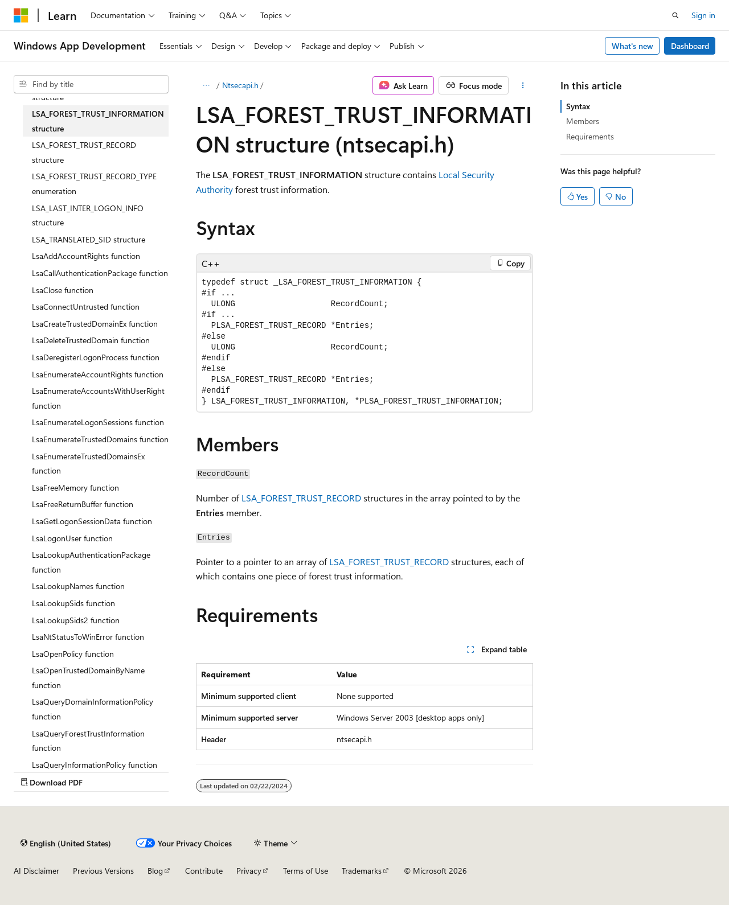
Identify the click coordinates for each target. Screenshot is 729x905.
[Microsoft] (21, 15)
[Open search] (675, 15)
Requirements (590, 136)
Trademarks (362, 870)
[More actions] (523, 85)
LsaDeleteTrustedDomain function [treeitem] (91, 340)
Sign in (703, 15)
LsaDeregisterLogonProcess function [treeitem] (95, 357)
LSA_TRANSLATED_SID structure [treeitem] (88, 239)
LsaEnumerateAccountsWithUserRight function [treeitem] (98, 398)
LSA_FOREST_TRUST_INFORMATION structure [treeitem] (98, 121)
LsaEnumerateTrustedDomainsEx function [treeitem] (88, 463)
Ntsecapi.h (240, 85)
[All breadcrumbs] (206, 85)
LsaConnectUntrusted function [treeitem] (86, 306)
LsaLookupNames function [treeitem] (78, 586)
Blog (155, 870)
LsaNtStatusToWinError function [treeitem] (88, 636)
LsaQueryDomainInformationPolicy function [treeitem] (92, 709)
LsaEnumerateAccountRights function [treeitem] (97, 374)
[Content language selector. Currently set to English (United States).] (66, 843)
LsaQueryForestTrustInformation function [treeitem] (88, 741)
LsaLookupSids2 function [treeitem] (76, 620)
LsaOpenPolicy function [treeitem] (73, 653)
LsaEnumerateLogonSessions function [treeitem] (98, 422)
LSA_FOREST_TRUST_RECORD (301, 498)
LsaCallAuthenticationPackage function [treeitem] (100, 273)
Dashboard (690, 45)
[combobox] (91, 84)
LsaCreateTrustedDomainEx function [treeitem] (95, 323)
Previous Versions (103, 870)
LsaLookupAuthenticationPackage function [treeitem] (91, 562)
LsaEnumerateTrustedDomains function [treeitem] (100, 439)
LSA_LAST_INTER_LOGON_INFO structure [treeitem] (88, 215)
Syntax (578, 106)
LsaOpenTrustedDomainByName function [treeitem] (88, 677)
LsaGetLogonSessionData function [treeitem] (92, 521)
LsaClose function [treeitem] (62, 290)
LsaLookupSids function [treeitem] (73, 603)
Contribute (204, 870)
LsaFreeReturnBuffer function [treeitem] (82, 504)
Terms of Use (305, 870)
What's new (632, 45)
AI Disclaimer (36, 870)
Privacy (248, 870)
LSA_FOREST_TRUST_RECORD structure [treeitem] (84, 152)
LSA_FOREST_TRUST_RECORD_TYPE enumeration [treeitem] (94, 183)
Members (582, 121)
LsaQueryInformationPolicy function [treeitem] (94, 764)
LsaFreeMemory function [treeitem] (75, 487)
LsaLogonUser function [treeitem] (72, 538)
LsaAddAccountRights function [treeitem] (86, 255)
